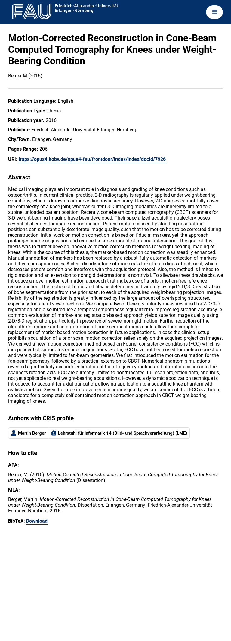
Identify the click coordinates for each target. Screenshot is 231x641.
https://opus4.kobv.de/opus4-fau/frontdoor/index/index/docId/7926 (92, 159)
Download (37, 521)
